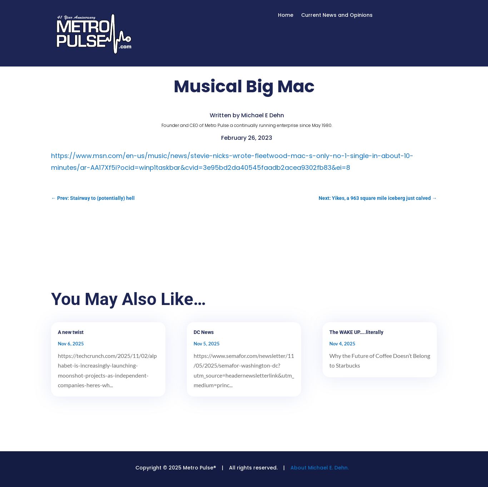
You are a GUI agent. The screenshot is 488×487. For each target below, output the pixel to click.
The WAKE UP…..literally (356, 332)
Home (285, 16)
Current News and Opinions (337, 16)
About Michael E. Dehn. (319, 467)
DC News (204, 332)
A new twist (71, 332)
